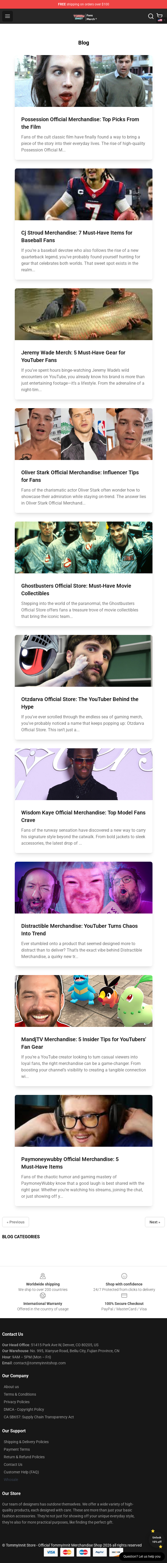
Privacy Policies (17, 1402)
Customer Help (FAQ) (21, 1472)
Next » (155, 1222)
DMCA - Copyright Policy (24, 1409)
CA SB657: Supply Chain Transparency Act (39, 1417)
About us (11, 1387)
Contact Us (13, 1464)
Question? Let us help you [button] (142, 1556)
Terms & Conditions (20, 1394)
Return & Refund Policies (24, 1457)
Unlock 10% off (157, 1539)
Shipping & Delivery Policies (26, 1442)
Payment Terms (17, 1449)
